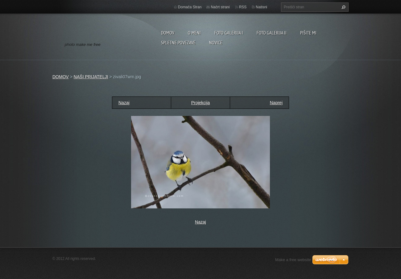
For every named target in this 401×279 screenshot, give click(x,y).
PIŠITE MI (308, 33)
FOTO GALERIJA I (228, 33)
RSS (243, 7)
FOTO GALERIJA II (272, 33)
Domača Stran (190, 7)
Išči (342, 7)
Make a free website (293, 259)
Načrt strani (220, 7)
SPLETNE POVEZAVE (178, 42)
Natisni (261, 7)
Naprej (276, 102)
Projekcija (200, 102)
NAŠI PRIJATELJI (91, 76)
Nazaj (124, 102)
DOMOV (167, 33)
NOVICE (215, 42)
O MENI (194, 33)
